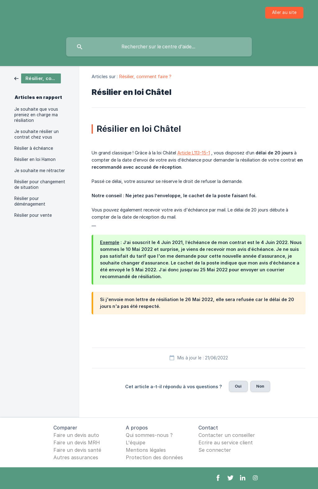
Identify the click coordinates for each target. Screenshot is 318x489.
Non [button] (260, 386)
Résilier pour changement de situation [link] (39, 184)
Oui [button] (238, 386)
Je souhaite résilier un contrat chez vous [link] (36, 134)
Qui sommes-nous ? (149, 435)
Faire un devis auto (76, 435)
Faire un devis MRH (76, 442)
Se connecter (214, 450)
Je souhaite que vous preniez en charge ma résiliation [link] (36, 115)
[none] (284, 13)
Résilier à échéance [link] (33, 148)
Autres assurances (75, 457)
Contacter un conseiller (226, 435)
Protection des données (154, 457)
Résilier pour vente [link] (33, 215)
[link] (37, 78)
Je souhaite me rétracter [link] (39, 170)
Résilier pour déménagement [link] (29, 201)
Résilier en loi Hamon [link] (35, 159)
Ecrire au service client (225, 442)
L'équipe (135, 442)
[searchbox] (159, 46)
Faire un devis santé (77, 450)
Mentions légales (146, 450)
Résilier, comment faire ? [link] (145, 76)
